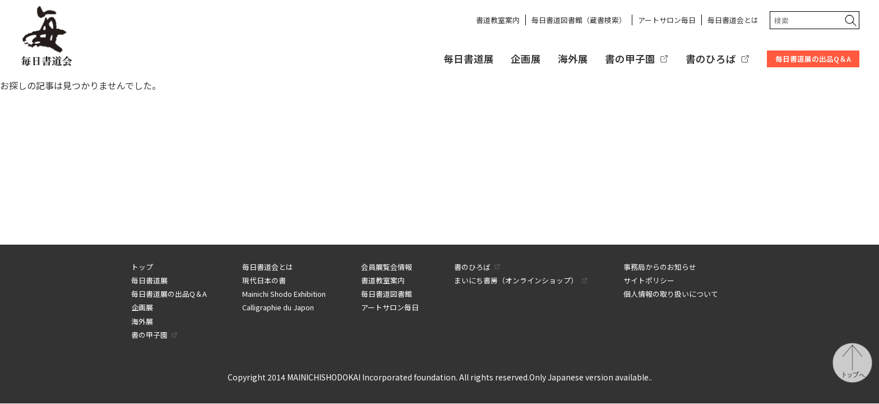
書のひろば (711, 59)
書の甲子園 (630, 59)
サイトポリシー (648, 280)
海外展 (573, 59)
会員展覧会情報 (386, 266)
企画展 (526, 59)
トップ (142, 266)
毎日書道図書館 (386, 293)
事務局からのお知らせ (659, 266)
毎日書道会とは (732, 20)
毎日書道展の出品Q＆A (813, 58)
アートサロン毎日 (667, 20)
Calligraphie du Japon (278, 307)
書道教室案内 (498, 20)
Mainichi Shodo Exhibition (284, 293)
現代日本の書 (264, 280)
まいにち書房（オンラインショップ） (516, 280)
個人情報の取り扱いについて (670, 293)
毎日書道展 (468, 59)
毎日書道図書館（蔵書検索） (578, 20)
